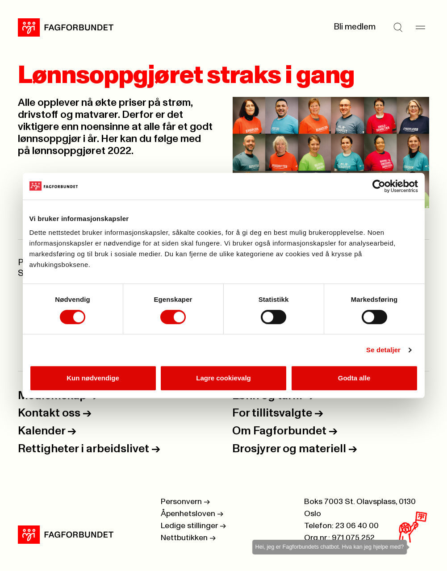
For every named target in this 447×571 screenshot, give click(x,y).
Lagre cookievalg (223, 378)
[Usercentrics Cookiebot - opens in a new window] (379, 186)
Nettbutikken (188, 538)
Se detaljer (383, 350)
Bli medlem (355, 27)
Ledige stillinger (193, 526)
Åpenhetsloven (192, 514)
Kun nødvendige (93, 378)
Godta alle (354, 378)
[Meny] (420, 27)
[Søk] (398, 27)
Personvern (185, 502)
